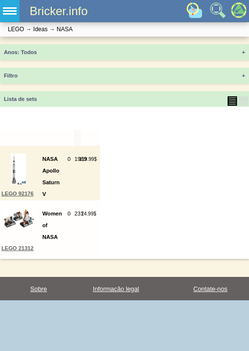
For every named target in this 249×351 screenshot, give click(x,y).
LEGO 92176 (17, 193)
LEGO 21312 (17, 248)
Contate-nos (210, 288)
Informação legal (116, 288)
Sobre (38, 288)
